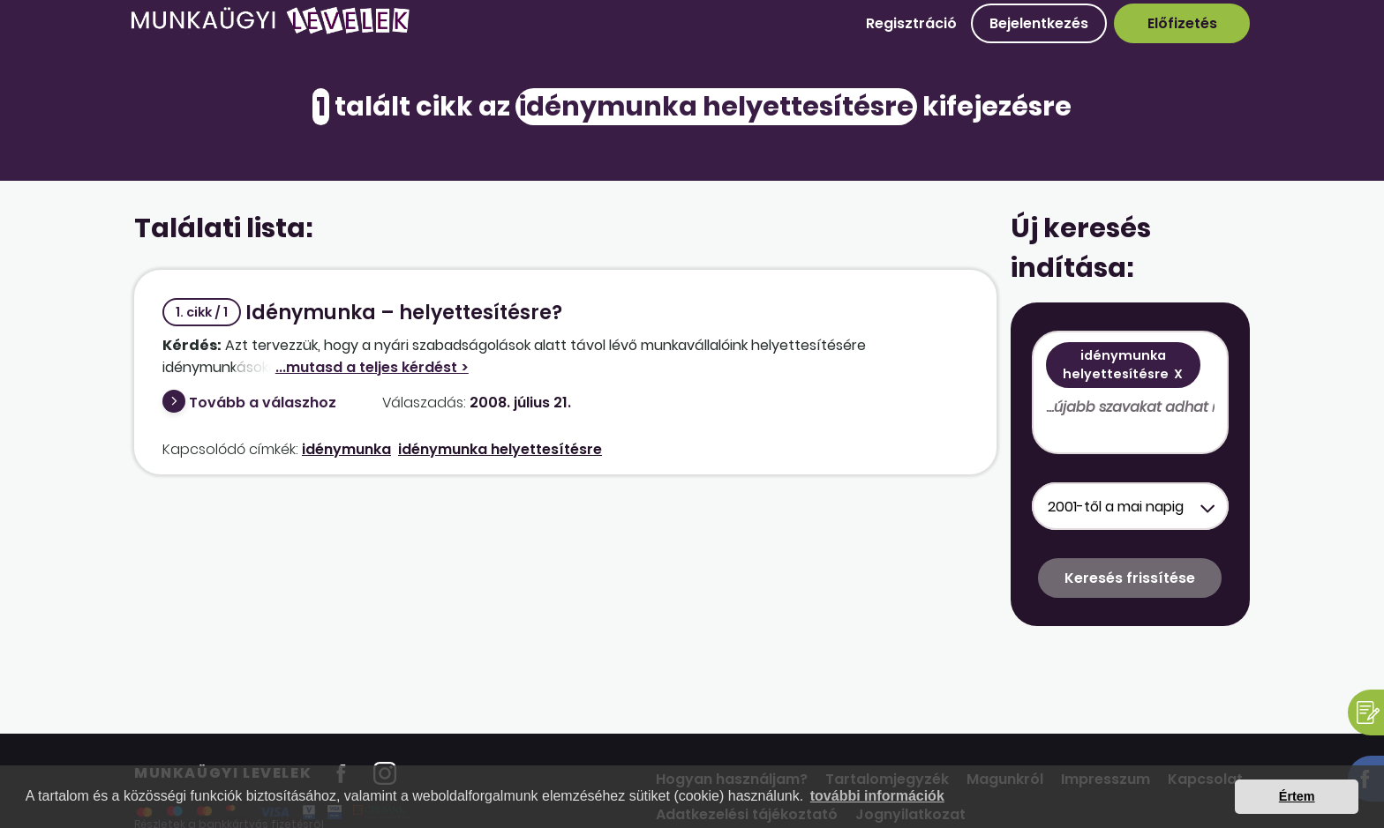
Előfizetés (1182, 23)
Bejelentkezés (1038, 23)
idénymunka (346, 449)
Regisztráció (911, 23)
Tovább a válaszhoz (262, 402)
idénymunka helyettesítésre (500, 449)
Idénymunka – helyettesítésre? (362, 312)
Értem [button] (1297, 796)
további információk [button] (877, 795)
